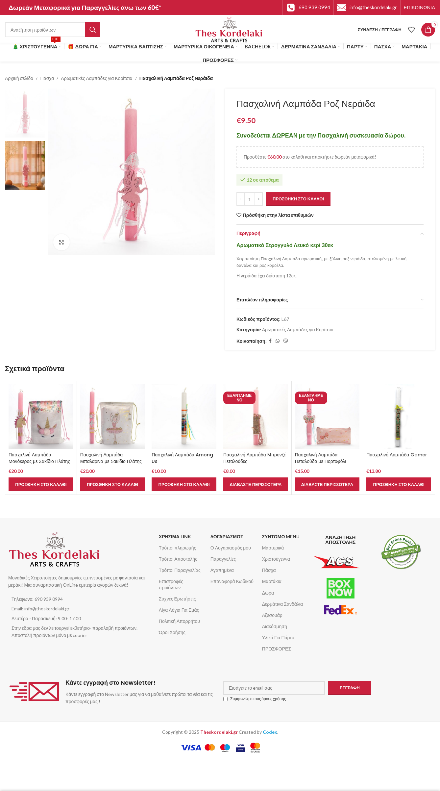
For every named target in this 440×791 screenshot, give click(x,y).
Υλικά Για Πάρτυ (278, 637)
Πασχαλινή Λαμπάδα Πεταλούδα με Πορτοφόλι (320, 458)
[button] (41, 484)
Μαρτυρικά (273, 547)
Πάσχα (47, 78)
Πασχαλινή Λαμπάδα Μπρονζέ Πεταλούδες (254, 458)
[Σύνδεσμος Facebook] (270, 341)
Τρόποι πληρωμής (177, 547)
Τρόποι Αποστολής (178, 559)
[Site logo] (229, 29)
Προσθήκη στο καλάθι (298, 199)
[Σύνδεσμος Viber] (285, 341)
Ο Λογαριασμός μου (230, 547)
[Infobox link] (308, 7)
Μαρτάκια (271, 581)
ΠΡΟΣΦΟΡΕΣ (276, 648)
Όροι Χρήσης (172, 632)
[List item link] (80, 599)
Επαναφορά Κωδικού (232, 581)
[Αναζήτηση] (52, 29)
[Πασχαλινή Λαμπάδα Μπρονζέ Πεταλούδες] (255, 416)
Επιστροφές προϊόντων (171, 584)
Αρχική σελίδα (19, 78)
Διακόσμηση (274, 626)
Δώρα (268, 593)
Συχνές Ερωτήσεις (177, 598)
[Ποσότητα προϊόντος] (250, 199)
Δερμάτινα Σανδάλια (282, 604)
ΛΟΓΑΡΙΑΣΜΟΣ (226, 536)
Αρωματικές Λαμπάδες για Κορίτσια (96, 78)
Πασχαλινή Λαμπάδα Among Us (182, 458)
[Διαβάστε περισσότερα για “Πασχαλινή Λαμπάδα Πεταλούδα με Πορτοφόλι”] (327, 484)
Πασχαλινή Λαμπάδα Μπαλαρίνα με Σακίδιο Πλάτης (111, 458)
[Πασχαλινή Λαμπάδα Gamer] (398, 416)
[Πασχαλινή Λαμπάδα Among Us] (184, 416)
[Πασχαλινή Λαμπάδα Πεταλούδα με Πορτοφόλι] (327, 416)
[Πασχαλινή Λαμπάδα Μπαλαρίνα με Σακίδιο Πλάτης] (112, 416)
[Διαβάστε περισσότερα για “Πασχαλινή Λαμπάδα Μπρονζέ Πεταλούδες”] (255, 484)
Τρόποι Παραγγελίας (180, 570)
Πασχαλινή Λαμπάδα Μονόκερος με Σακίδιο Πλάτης (39, 458)
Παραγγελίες (223, 559)
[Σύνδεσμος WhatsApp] (277, 341)
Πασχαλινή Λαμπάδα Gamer (396, 454)
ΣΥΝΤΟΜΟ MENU (281, 536)
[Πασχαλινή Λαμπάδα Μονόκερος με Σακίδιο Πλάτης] (41, 416)
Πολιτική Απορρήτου (179, 621)
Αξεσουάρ (272, 615)
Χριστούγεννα (276, 559)
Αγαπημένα (222, 570)
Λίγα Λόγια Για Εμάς (179, 610)
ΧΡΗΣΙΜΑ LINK (175, 536)
